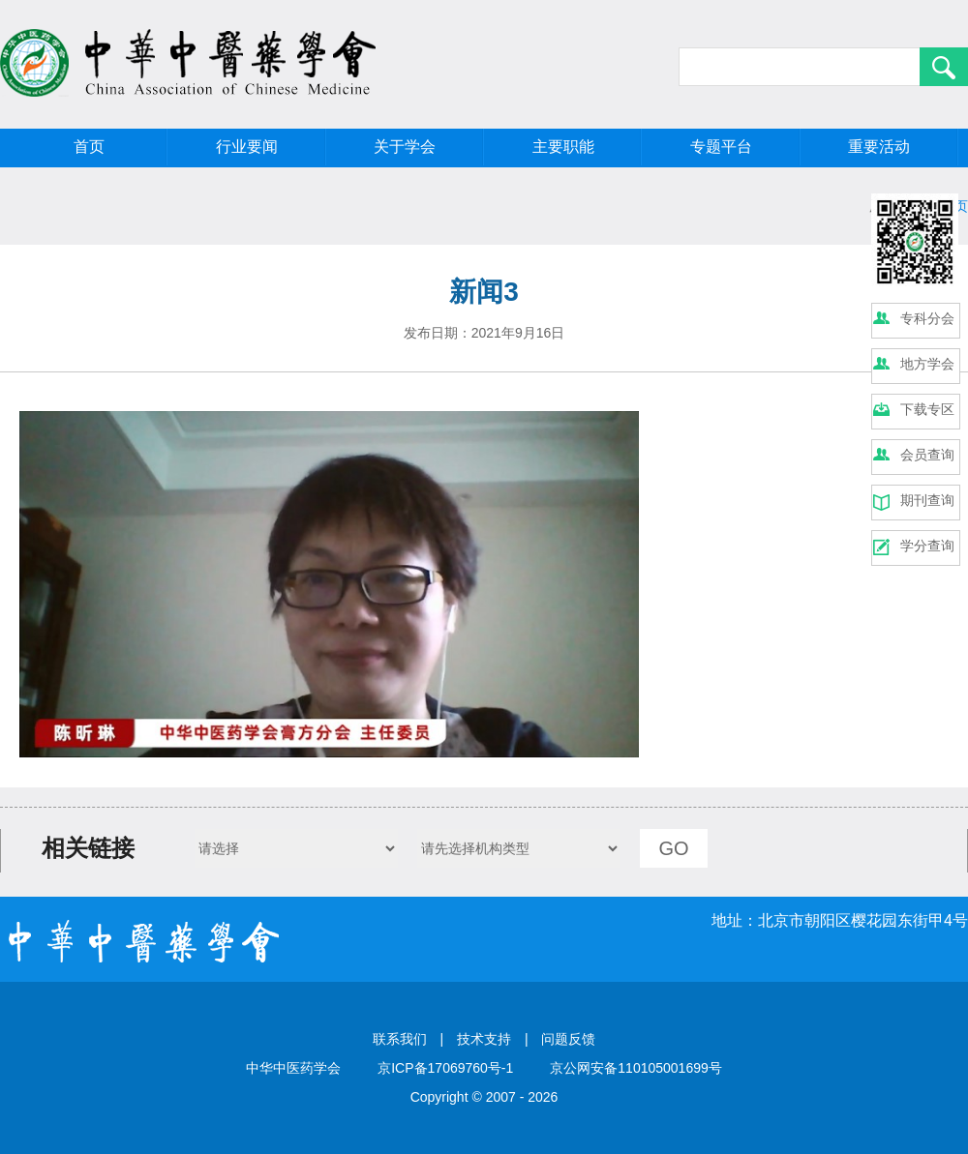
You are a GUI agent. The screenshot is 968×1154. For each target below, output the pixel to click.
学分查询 (927, 545)
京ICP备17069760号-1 (445, 1068)
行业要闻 (247, 146)
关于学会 (405, 146)
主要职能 (563, 146)
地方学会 (927, 363)
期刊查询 (927, 500)
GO (673, 848)
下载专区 (927, 409)
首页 (89, 146)
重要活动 (879, 146)
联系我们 (400, 1039)
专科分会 (927, 318)
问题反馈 (568, 1039)
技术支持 (484, 1039)
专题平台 (721, 146)
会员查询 (927, 454)
